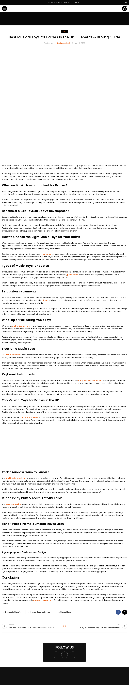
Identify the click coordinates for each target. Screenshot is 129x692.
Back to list (64, 626)
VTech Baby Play (13, 504)
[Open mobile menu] (4, 8)
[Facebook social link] (118, 612)
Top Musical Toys (63, 612)
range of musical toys (43, 600)
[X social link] (124, 612)
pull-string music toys (22, 326)
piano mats (72, 274)
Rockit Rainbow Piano (15, 478)
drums (45, 300)
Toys (65, 31)
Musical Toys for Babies (40, 612)
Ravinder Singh (63, 43)
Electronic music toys (11, 355)
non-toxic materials (29, 417)
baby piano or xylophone (89, 380)
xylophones (45, 254)
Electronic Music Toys (14, 612)
